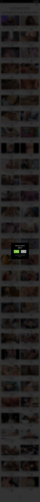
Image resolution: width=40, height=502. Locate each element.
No (23, 251)
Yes (16, 251)
